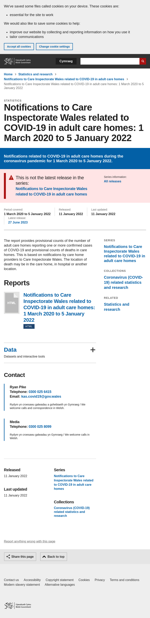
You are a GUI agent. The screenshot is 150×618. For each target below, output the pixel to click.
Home (8, 74)
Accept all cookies (19, 46)
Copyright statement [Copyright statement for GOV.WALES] (60, 580)
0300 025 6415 (40, 392)
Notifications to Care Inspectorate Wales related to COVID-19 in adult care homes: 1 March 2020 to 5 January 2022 (12, 303)
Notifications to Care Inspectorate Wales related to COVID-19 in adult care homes (64, 79)
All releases (112, 181)
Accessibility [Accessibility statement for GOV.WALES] (32, 580)
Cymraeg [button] (66, 61)
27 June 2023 (18, 222)
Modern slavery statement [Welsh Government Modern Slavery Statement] (22, 584)
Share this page (22, 556)
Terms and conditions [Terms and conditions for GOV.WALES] (124, 580)
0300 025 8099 (40, 427)
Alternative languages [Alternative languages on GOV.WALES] (60, 584)
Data (10, 349)
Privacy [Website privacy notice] (100, 580)
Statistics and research (35, 74)
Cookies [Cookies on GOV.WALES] (84, 580)
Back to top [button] (55, 556)
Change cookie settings (54, 46)
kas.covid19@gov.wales (41, 396)
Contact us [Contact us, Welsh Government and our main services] (11, 580)
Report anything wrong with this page (29, 541)
